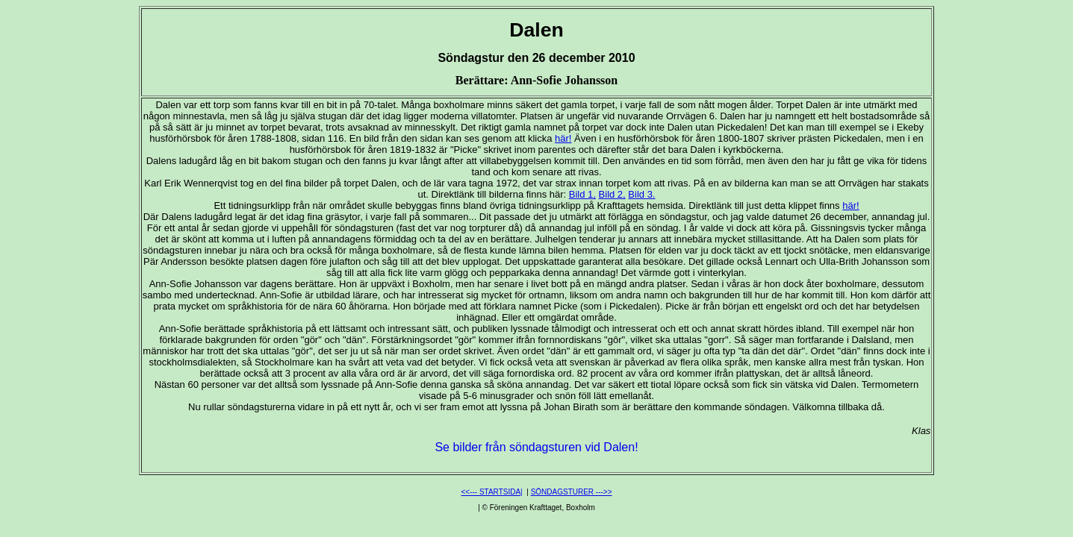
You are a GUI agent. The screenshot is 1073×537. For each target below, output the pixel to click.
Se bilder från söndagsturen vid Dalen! (536, 447)
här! (563, 138)
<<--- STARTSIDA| (491, 492)
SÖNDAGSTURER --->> (571, 492)
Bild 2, (612, 194)
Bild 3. (641, 194)
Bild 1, (582, 194)
